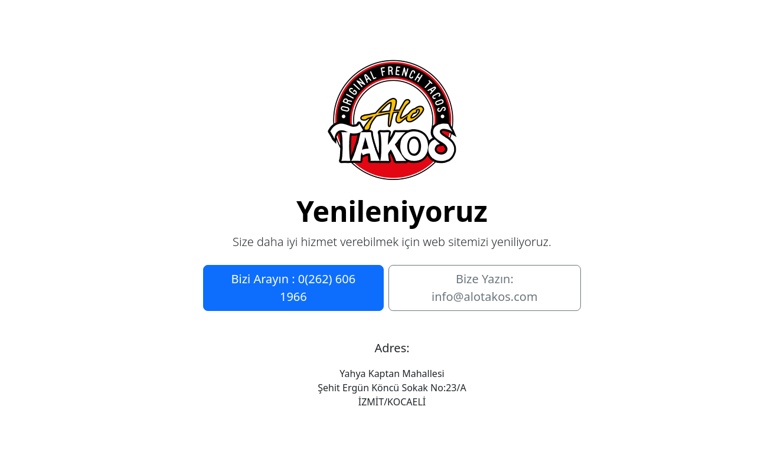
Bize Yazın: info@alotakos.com (485, 287)
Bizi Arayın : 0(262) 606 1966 (293, 287)
